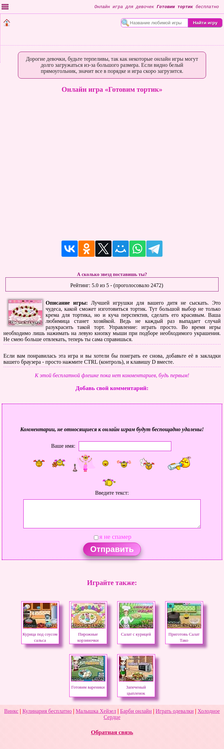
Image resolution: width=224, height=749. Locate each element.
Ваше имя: (63, 446)
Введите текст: (112, 493)
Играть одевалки (175, 711)
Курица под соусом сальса (40, 634)
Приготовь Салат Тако (184, 634)
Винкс (11, 711)
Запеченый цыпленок (136, 687)
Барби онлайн (136, 711)
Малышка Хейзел (96, 711)
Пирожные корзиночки (88, 634)
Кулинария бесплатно (47, 711)
